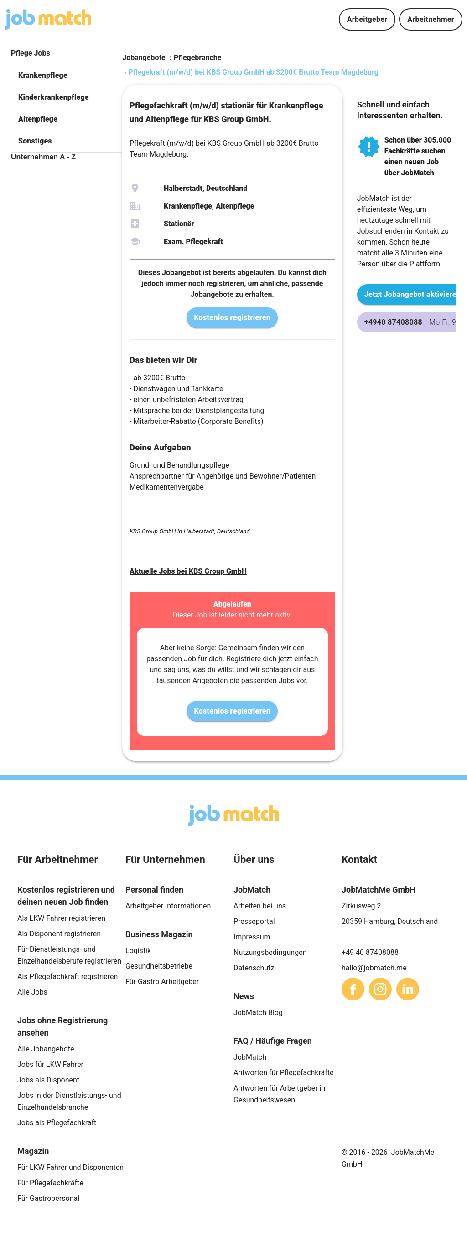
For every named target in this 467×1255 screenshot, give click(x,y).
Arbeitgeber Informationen (168, 906)
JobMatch (250, 1057)
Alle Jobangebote (45, 1049)
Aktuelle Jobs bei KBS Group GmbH (188, 571)
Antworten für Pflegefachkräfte (284, 1072)
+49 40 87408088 (370, 952)
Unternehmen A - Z (43, 157)
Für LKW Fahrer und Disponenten (70, 1167)
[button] (66, 76)
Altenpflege (37, 119)
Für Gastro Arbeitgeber (162, 981)
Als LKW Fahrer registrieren (61, 918)
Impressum (252, 937)
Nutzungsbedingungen (270, 952)
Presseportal (254, 921)
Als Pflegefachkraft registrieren (67, 976)
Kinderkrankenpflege (53, 97)
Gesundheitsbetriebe (158, 966)
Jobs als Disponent (48, 1080)
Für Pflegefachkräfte (50, 1182)
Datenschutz (254, 968)
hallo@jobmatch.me (374, 968)
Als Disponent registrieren (59, 933)
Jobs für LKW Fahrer (50, 1064)
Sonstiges (35, 141)
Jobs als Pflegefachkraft (56, 1122)
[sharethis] (353, 989)
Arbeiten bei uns (260, 906)
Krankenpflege (42, 75)
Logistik (138, 950)
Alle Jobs (32, 992)
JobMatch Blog (258, 1012)
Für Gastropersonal (48, 1198)
